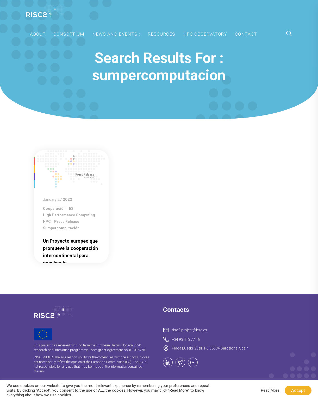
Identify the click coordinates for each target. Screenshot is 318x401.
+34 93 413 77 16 (186, 339)
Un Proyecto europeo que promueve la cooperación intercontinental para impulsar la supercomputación (70, 255)
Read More (270, 390)
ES (71, 208)
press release (66, 221)
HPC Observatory (205, 34)
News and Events (114, 34)
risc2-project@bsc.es (189, 330)
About (38, 34)
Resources (161, 34)
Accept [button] (298, 390)
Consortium (68, 34)
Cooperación (54, 208)
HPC (47, 221)
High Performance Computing (69, 215)
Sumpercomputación (61, 228)
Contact (246, 34)
